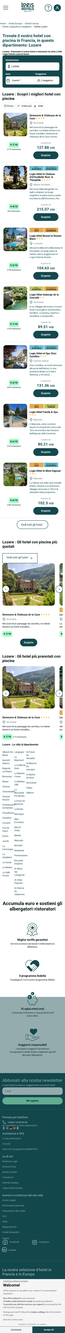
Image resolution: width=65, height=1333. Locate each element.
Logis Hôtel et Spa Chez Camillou (43, 355)
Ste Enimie (31, 782)
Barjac (5, 781)
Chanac (6, 786)
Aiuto (5, 1221)
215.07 (46, 209)
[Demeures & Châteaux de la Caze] (15, 124)
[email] (32, 1091)
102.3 (46, 503)
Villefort (30, 793)
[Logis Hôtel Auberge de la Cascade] (15, 298)
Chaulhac (7, 818)
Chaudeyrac (8, 813)
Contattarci (8, 1177)
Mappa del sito (9, 1227)
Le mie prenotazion (11, 1138)
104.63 (46, 268)
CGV (4, 1216)
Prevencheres (20, 855)
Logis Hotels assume (12, 1188)
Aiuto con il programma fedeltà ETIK (19, 1149)
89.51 (46, 327)
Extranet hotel (9, 1166)
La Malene (7, 867)
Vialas (29, 788)
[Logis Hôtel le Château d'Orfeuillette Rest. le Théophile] (15, 177)
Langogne (19, 752)
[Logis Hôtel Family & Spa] (15, 415)
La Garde (6, 862)
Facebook (10, 1242)
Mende (17, 835)
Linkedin (9, 1249)
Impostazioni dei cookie (13, 1211)
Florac (5, 836)
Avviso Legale (9, 1200)
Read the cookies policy (13, 1320)
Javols (5, 841)
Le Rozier (18, 809)
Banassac (7, 776)
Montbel (18, 845)
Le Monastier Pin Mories (19, 792)
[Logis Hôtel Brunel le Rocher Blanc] (15, 239)
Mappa (9, 106)
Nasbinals (19, 850)
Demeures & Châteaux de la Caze (26, 614)
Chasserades (8, 791)
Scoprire (46, 155)
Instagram (40, 1242)
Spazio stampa (9, 1172)
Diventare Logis (9, 1161)
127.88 (46, 147)
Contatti (6, 1144)
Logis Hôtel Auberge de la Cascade (44, 296)
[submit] (32, 1100)
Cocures (6, 823)
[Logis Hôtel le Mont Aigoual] (15, 474)
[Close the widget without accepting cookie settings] (15, 1281)
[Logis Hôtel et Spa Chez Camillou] (15, 357)
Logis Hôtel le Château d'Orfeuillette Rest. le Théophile (42, 177)
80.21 (46, 444)
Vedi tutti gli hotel (31, 524)
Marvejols (19, 814)
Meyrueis (18, 840)
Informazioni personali (13, 1205)
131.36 (46, 385)
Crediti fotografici (10, 1232)
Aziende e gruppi (10, 1182)
